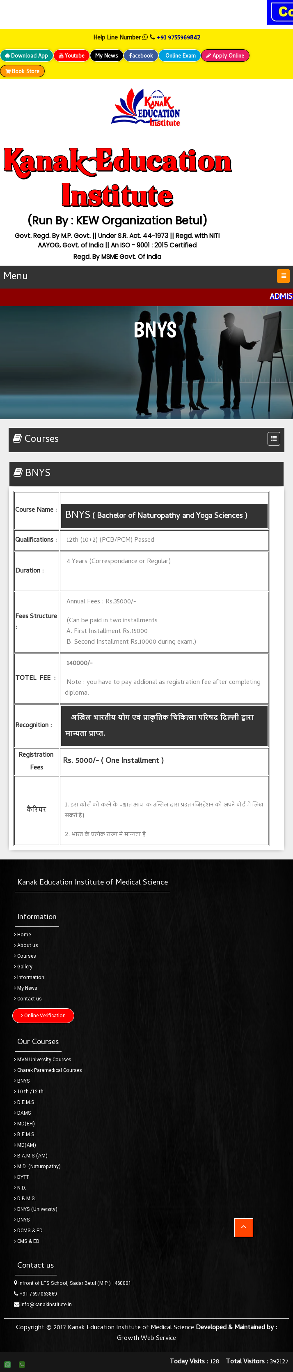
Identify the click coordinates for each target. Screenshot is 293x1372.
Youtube (72, 56)
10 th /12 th (28, 1091)
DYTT (21, 1177)
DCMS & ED (28, 1230)
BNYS (22, 1081)
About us (26, 945)
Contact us (28, 998)
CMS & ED (26, 1241)
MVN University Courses (42, 1059)
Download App (26, 56)
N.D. (20, 1188)
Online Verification (43, 1015)
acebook (141, 56)
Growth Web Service (146, 1338)
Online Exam (180, 56)
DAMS (22, 1113)
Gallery (23, 966)
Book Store (22, 72)
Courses (25, 956)
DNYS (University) (35, 1209)
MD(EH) (24, 1123)
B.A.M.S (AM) (31, 1156)
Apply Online (225, 56)
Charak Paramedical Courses (48, 1070)
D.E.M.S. (25, 1102)
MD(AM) (25, 1145)
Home (22, 934)
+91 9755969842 (178, 38)
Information (29, 977)
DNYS (22, 1220)
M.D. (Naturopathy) (37, 1166)
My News (106, 56)
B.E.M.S (24, 1134)
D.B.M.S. (25, 1198)
